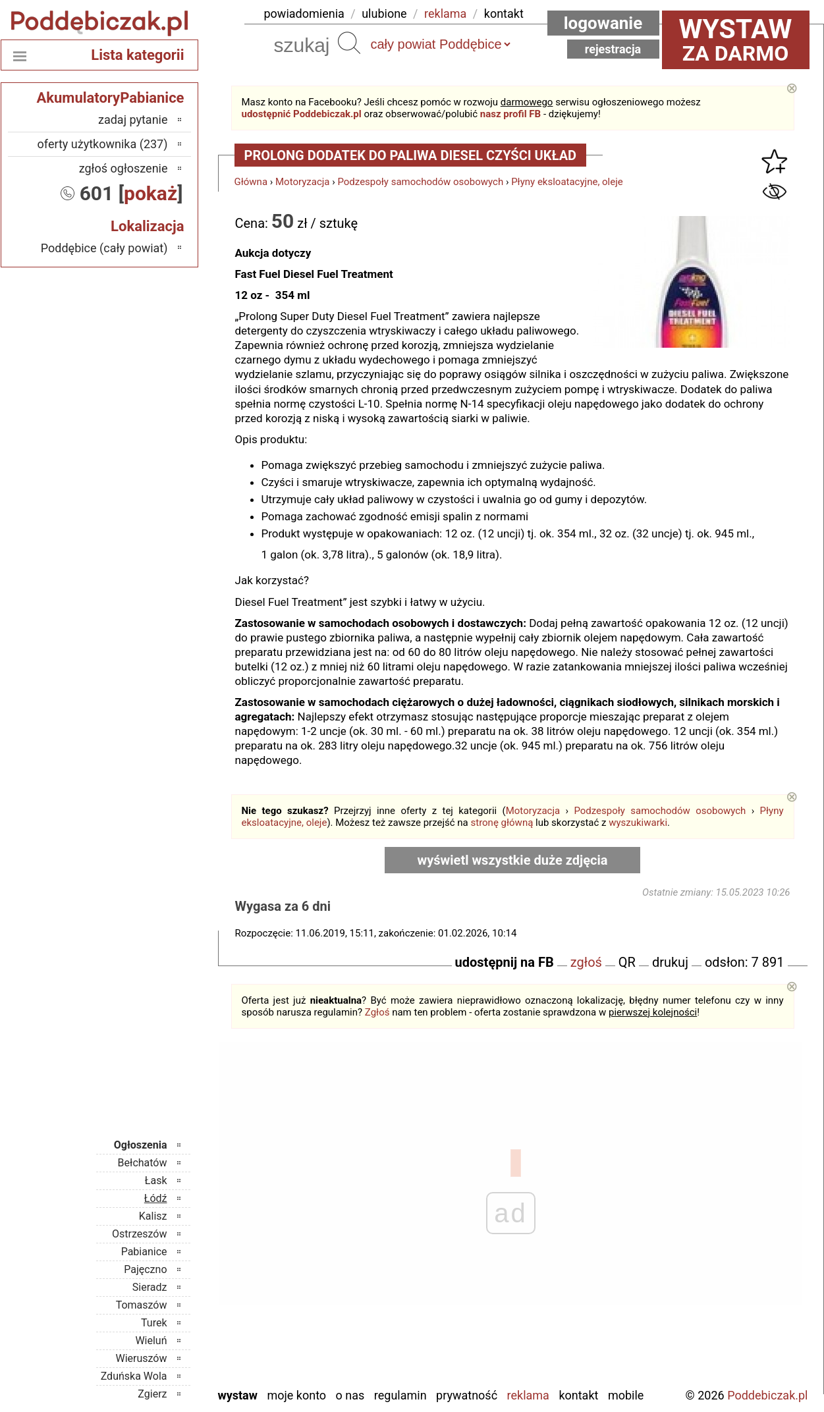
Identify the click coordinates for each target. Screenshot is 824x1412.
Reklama (528, 1395)
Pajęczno (145, 1269)
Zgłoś (377, 1012)
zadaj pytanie (133, 119)
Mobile (626, 1395)
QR (627, 962)
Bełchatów (142, 1162)
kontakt (504, 13)
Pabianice (144, 1251)
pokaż (150, 193)
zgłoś (586, 962)
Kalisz (153, 1216)
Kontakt (578, 1395)
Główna (251, 182)
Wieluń (151, 1340)
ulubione (384, 13)
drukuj (670, 962)
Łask (156, 1180)
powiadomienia (304, 13)
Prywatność (466, 1395)
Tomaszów (141, 1305)
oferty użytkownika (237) (103, 144)
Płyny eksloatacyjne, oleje (567, 182)
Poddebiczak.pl (767, 1395)
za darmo (735, 39)
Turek (154, 1323)
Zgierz (152, 1394)
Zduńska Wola (134, 1376)
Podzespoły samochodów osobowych (420, 182)
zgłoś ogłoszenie (123, 168)
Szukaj (349, 42)
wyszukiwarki (638, 822)
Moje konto (296, 1395)
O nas (350, 1395)
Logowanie (603, 23)
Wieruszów (141, 1358)
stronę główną (501, 822)
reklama (445, 13)
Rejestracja (613, 49)
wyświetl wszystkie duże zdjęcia (513, 860)
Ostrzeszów (139, 1234)
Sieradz (149, 1287)
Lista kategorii (137, 55)
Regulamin (400, 1395)
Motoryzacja (302, 182)
